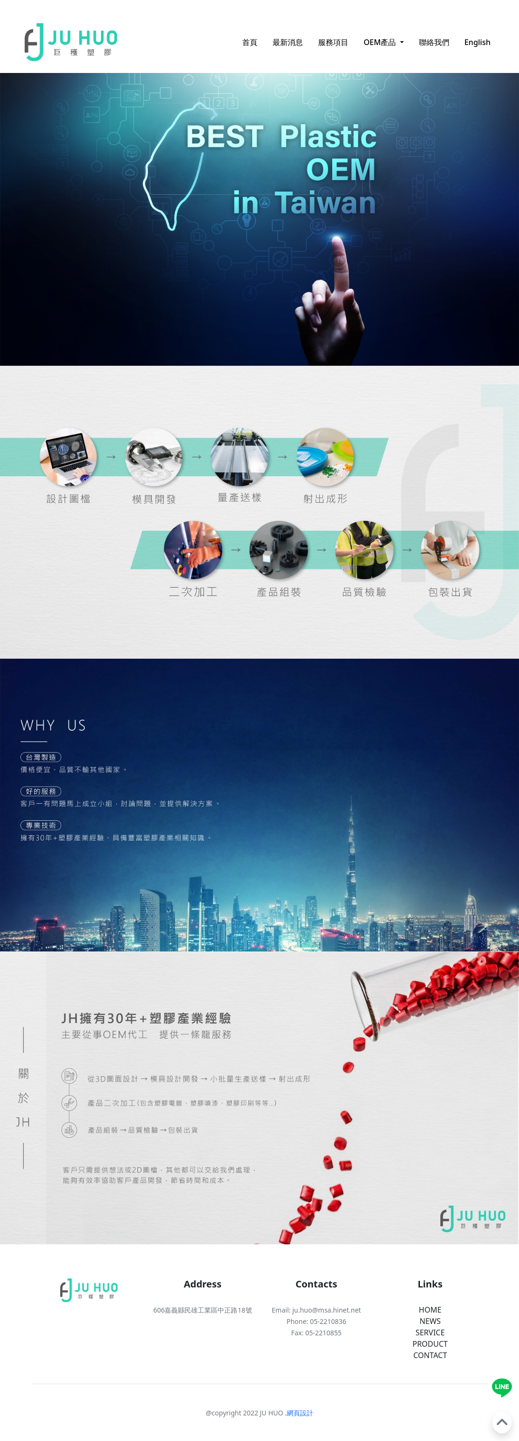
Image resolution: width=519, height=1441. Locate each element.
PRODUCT (430, 1344)
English (477, 42)
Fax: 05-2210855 (316, 1332)
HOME (430, 1310)
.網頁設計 (298, 1412)
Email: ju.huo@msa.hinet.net (316, 1309)
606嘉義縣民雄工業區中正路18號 (202, 1309)
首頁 (249, 42)
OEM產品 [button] (381, 42)
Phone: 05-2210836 (316, 1321)
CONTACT (430, 1355)
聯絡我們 (434, 42)
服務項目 (333, 42)
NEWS (430, 1321)
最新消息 (288, 42)
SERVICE (430, 1332)
